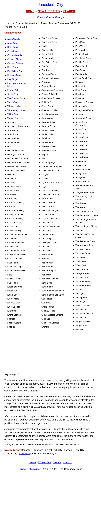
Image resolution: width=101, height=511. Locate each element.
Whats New (44, 462)
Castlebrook (13, 51)
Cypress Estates (15, 63)
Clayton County (45, 17)
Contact (67, 462)
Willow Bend (13, 114)
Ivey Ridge (12, 79)
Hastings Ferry (14, 75)
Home (32, 462)
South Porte (13, 94)
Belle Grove (12, 47)
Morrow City (25, 453)
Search (57, 462)
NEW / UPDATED (49, 11)
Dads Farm (12, 67)
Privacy (23, 469)
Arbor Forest (13, 43)
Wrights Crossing (15, 118)
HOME (30, 11)
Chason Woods (14, 55)
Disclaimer (35, 469)
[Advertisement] (50, 352)
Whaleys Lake (14, 106)
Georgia (59, 17)
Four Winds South (15, 71)
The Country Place (16, 98)
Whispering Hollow (16, 110)
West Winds (13, 102)
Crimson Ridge (14, 59)
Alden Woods (13, 39)
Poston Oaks (13, 90)
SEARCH (69, 11)
